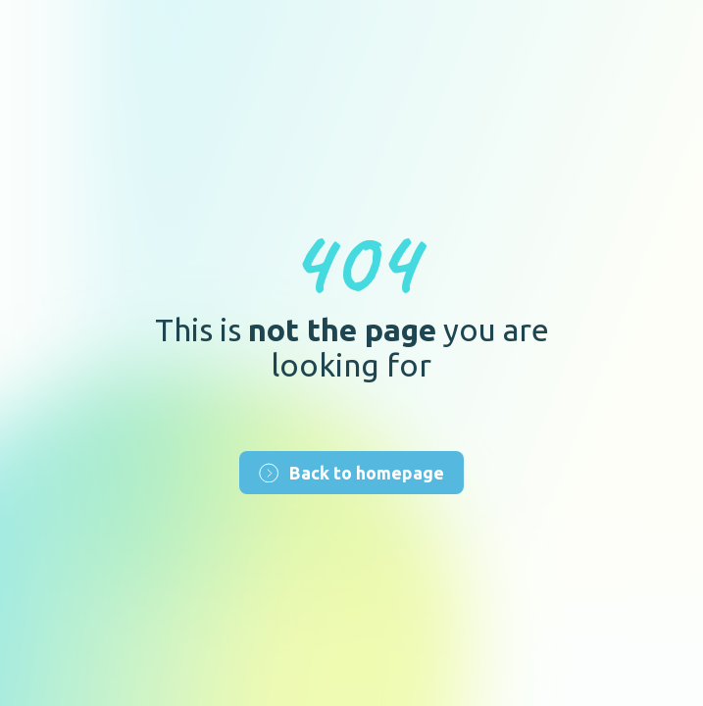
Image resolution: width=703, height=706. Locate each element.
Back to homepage (351, 473)
